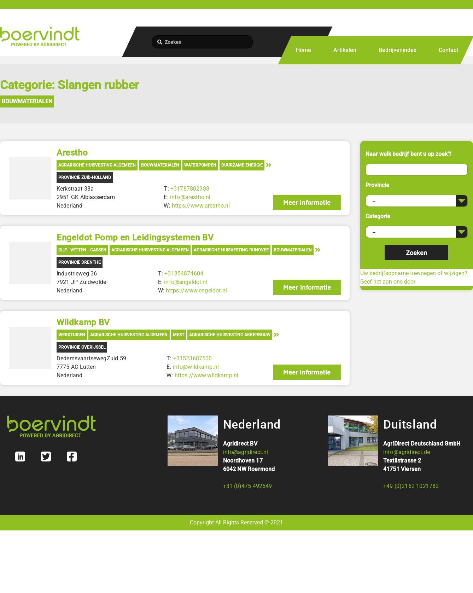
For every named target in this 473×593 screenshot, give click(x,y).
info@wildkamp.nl (196, 367)
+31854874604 (183, 273)
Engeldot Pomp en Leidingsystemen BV (135, 238)
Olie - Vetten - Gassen (82, 250)
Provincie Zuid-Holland (84, 177)
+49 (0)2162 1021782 (411, 486)
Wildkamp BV (83, 322)
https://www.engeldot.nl (196, 290)
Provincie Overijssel (81, 347)
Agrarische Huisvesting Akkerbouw (229, 334)
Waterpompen (200, 165)
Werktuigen (71, 334)
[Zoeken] (202, 41)
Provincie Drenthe (79, 262)
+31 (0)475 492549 (247, 486)
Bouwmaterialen (27, 101)
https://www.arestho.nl (201, 205)
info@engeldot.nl (186, 282)
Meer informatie (307, 202)
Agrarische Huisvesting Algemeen (97, 165)
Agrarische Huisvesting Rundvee (231, 250)
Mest (178, 334)
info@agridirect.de (406, 452)
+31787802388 (189, 188)
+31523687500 (192, 358)
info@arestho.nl (190, 197)
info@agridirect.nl (245, 452)
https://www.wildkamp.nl (207, 375)
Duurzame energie (242, 165)
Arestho (72, 153)
